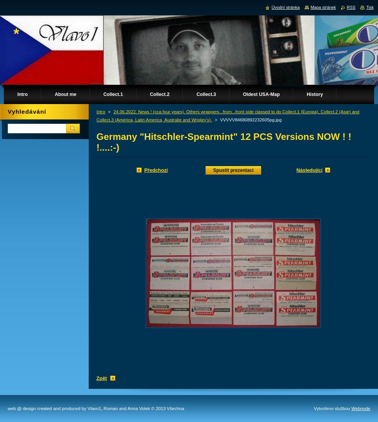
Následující (309, 170)
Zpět (101, 378)
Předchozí (156, 170)
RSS (351, 7)
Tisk (370, 7)
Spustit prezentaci (233, 170)
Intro (100, 111)
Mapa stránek (323, 7)
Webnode (360, 408)
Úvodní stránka (286, 7)
